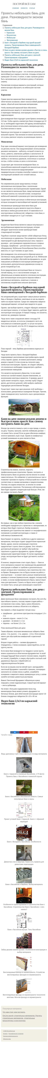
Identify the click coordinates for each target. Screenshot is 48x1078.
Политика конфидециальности (10, 1036)
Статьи (32, 8)
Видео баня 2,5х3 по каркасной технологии (21, 60)
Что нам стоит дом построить (14, 1012)
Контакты (5, 1033)
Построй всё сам (24, 3)
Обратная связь (7, 1039)
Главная (15, 8)
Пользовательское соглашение (16, 1033)
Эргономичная (12, 40)
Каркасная (11, 33)
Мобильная (11, 38)
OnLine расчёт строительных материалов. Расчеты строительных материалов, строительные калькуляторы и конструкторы (22, 1018)
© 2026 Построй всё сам (9, 1031)
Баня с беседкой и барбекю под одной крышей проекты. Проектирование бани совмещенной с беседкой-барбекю (23, 45)
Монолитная (11, 35)
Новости (24, 8)
